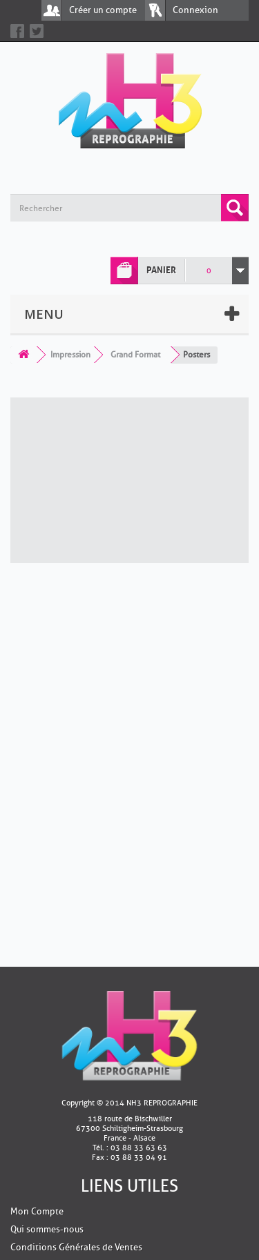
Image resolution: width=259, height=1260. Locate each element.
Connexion (195, 10)
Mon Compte (37, 1211)
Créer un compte (103, 10)
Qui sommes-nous (47, 1229)
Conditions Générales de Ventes (76, 1247)
